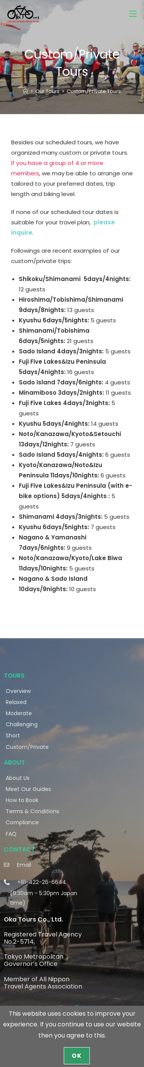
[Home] (25, 91)
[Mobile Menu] (133, 13)
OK (77, 1056)
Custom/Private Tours (94, 91)
